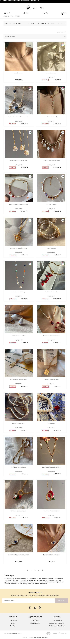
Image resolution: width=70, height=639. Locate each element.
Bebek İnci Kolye (51, 73)
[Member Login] (45, 12)
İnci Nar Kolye (51, 423)
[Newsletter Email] (28, 600)
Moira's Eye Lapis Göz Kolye (51, 555)
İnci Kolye (17, 16)
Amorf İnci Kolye (51, 248)
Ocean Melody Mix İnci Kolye (51, 160)
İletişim (13, 623)
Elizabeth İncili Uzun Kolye (51, 379)
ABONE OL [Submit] (61, 601)
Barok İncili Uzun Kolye (18, 336)
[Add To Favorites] (30, 45)
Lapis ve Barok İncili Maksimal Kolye (18, 117)
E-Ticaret (30, 637)
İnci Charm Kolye (51, 204)
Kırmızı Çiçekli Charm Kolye (51, 511)
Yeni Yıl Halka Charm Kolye (18, 511)
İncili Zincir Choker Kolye (18, 467)
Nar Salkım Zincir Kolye (51, 292)
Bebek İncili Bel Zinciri (18, 423)
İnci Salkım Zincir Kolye (51, 117)
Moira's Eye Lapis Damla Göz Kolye (18, 555)
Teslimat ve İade (57, 620)
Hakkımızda (13, 620)
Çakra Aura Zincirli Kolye (18, 292)
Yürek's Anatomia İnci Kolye (51, 336)
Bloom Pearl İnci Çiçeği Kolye (18, 160)
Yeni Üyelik (35, 620)
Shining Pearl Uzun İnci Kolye (18, 248)
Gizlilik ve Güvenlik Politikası (57, 626)
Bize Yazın (13, 626)
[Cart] (63, 12)
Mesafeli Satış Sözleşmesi (57, 623)
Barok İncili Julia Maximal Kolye (51, 467)
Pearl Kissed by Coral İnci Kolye (18, 204)
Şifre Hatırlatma (35, 623)
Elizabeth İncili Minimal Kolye (18, 379)
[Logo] (35, 7)
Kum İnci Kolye (18, 73)
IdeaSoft (24, 637)
